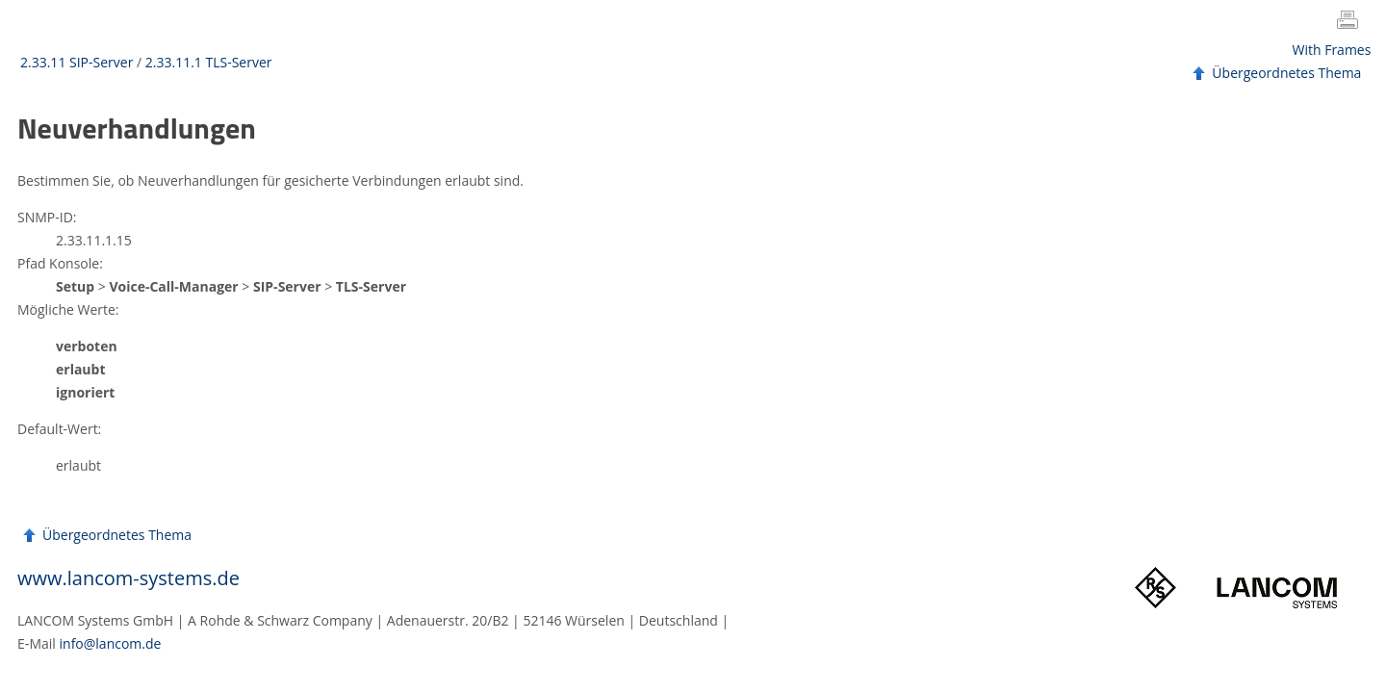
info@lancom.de (111, 643)
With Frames (1332, 49)
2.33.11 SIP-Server (76, 62)
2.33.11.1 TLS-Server (208, 62)
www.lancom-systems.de (128, 578)
